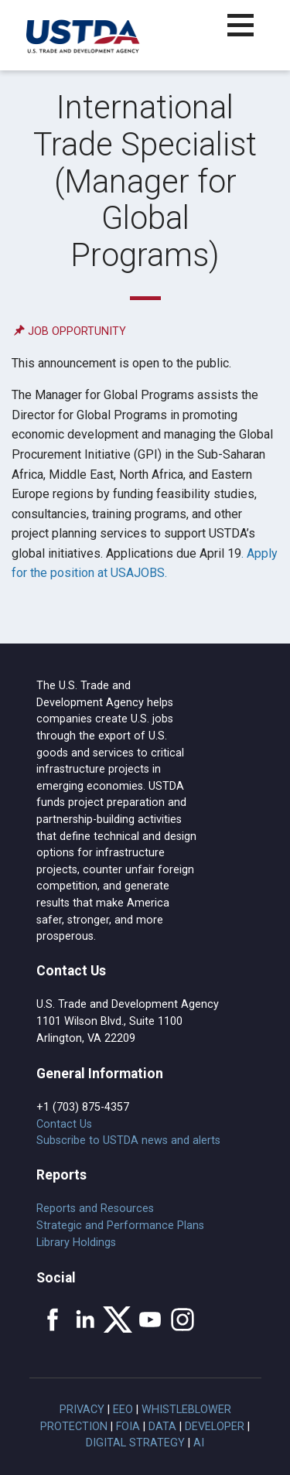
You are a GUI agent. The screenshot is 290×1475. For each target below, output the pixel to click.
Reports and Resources (95, 1208)
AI (198, 1442)
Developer (214, 1426)
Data (162, 1426)
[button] (249, 34)
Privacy (82, 1409)
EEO (123, 1409)
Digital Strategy (135, 1442)
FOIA (128, 1426)
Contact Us (64, 1124)
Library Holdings (76, 1242)
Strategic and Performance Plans (120, 1225)
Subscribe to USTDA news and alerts (128, 1140)
